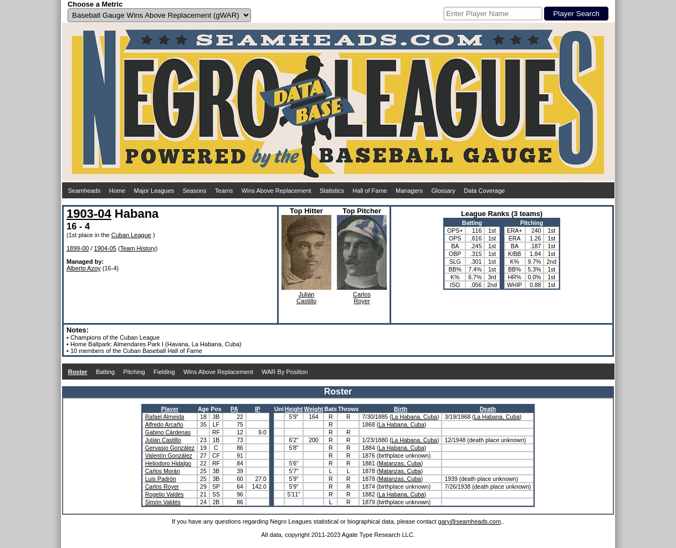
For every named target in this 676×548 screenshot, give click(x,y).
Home (117, 190)
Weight (313, 409)
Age (203, 409)
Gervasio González (169, 447)
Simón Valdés (163, 502)
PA (234, 409)
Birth (401, 409)
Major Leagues (154, 190)
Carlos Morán (162, 471)
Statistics (332, 190)
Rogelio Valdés (164, 494)
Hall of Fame (369, 190)
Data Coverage (484, 190)
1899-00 (77, 248)
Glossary (443, 190)
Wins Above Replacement (276, 190)
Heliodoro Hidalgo (168, 463)
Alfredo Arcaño (164, 424)
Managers (409, 190)
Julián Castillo (163, 440)
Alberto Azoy (83, 268)
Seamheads (84, 190)
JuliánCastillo (306, 297)
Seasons (195, 190)
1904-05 (105, 248)
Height (294, 409)
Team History (138, 248)
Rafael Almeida (165, 416)
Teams (224, 190)
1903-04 (88, 214)
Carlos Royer (162, 486)
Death (488, 409)
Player (170, 409)
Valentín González (168, 455)
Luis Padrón (160, 478)
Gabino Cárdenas (168, 432)
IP (257, 409)
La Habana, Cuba (414, 416)
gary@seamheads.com (469, 521)
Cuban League (131, 235)
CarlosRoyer (362, 297)
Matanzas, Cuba (399, 463)
